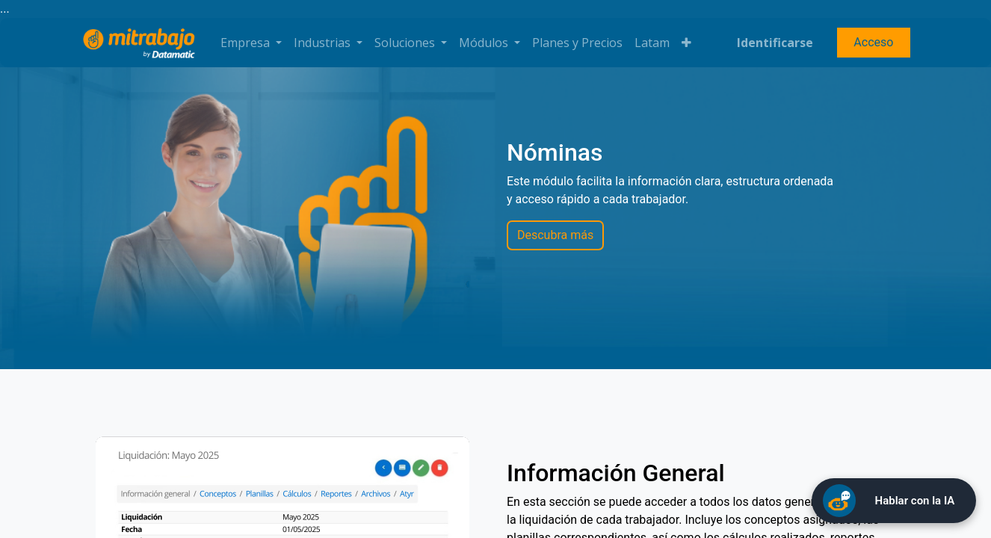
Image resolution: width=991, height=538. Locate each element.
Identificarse (775, 42)
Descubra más (555, 235)
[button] (686, 43)
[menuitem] (577, 43)
